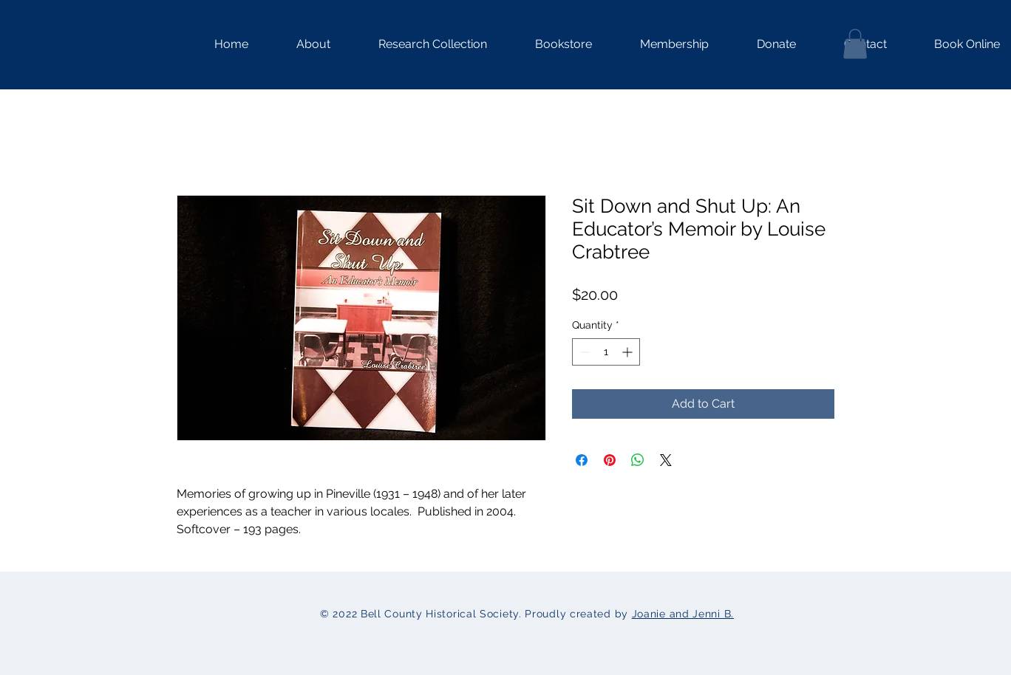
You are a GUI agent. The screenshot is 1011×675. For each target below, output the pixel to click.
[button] (419, 44)
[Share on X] (666, 460)
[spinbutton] (606, 352)
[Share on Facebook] (581, 460)
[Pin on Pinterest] (610, 460)
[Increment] (628, 352)
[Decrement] (583, 352)
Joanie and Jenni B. (683, 614)
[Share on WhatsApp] (638, 460)
